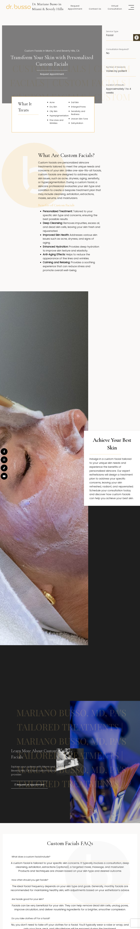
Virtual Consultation (115, 7)
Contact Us (95, 9)
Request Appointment (75, 7)
